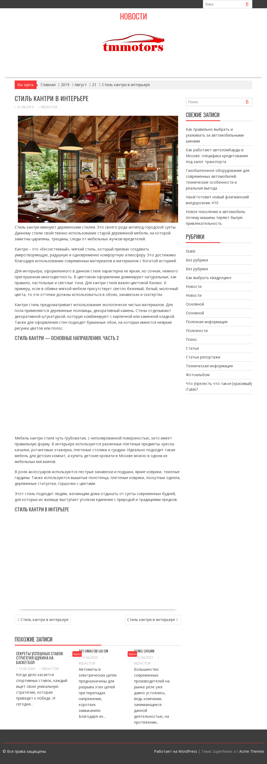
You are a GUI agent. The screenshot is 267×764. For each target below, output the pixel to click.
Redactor (47, 107)
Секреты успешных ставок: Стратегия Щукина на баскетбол (40, 657)
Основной (195, 304)
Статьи (192, 348)
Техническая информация (209, 365)
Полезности (197, 330)
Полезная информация (206, 321)
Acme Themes (251, 751)
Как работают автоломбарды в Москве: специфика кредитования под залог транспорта (217, 155)
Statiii (77, 654)
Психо (191, 339)
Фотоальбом (198, 374)
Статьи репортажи (203, 357)
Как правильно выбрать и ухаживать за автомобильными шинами (215, 135)
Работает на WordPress (175, 751)
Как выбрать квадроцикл (208, 277)
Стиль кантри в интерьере (45, 619)
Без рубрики (197, 260)
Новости (133, 16)
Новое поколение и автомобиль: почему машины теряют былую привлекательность (216, 217)
